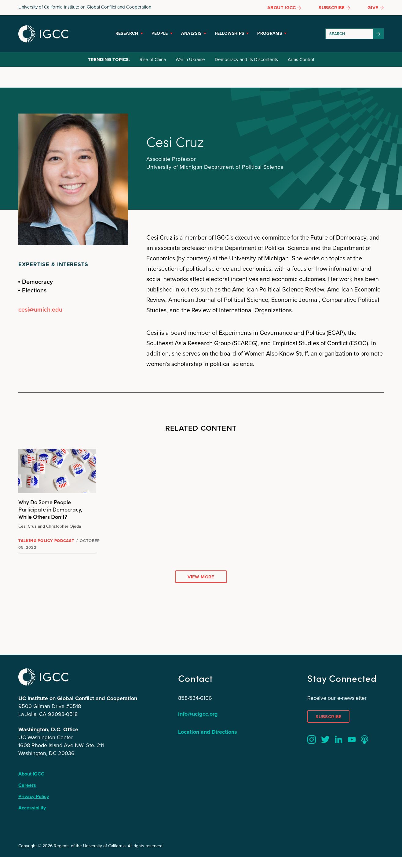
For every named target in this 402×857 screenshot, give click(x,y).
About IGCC (31, 773)
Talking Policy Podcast (46, 541)
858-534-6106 (195, 698)
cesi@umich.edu (40, 309)
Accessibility (32, 807)
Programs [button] (269, 33)
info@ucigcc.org (198, 714)
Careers (27, 785)
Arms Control (301, 59)
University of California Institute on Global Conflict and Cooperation (84, 7)
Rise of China (153, 59)
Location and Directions (207, 732)
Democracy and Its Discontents (246, 59)
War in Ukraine (190, 59)
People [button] (160, 33)
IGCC (43, 33)
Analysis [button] (191, 33)
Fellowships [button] (229, 33)
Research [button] (126, 33)
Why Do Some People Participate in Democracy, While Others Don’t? (50, 509)
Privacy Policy (33, 796)
